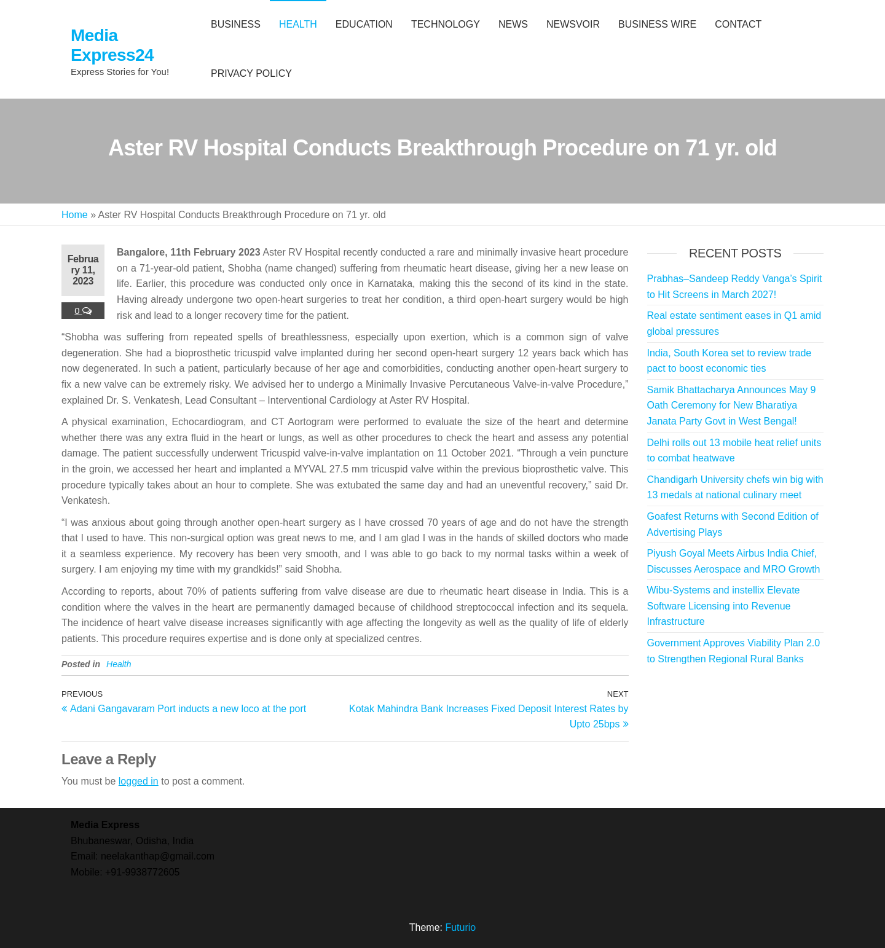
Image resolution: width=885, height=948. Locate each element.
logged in (139, 781)
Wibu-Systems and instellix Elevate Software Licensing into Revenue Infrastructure (723, 606)
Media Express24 (112, 45)
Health (118, 664)
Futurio (460, 927)
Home (74, 215)
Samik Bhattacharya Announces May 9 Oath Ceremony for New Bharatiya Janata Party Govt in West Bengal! (731, 405)
